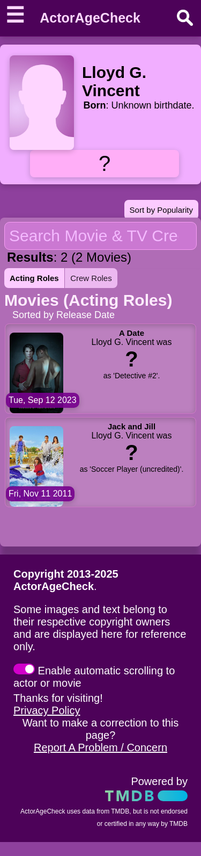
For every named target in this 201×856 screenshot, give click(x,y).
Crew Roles (91, 278)
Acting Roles (34, 278)
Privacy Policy (46, 710)
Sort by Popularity (161, 209)
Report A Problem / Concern (100, 747)
